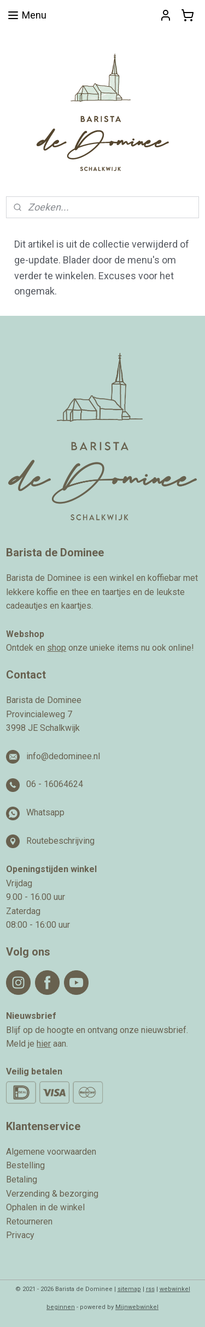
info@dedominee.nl (63, 756)
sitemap (129, 1289)
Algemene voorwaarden (51, 1151)
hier (44, 1043)
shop (56, 648)
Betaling (21, 1179)
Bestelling (25, 1165)
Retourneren (29, 1221)
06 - (35, 784)
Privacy (20, 1235)
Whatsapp (45, 812)
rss (150, 1289)
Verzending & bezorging (52, 1193)
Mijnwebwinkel (137, 1307)
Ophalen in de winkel (45, 1207)
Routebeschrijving (60, 841)
